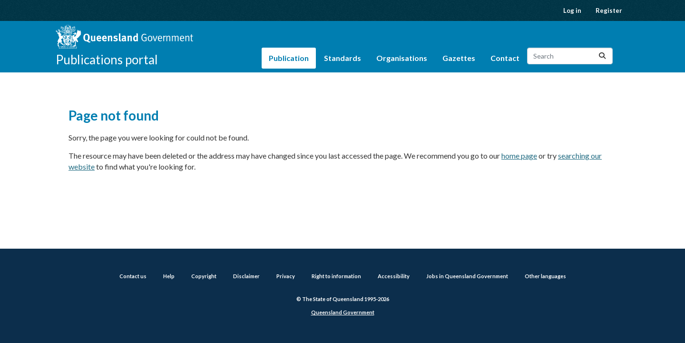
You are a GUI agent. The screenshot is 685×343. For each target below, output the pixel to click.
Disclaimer (246, 276)
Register (609, 10)
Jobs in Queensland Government (467, 276)
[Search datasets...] (570, 56)
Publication (289, 57)
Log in (572, 10)
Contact (504, 57)
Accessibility (394, 276)
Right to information (336, 276)
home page (519, 155)
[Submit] (602, 56)
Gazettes (458, 57)
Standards (342, 57)
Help (169, 276)
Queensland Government (342, 312)
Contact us (133, 276)
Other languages (545, 276)
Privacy (285, 276)
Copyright (203, 276)
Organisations (401, 57)
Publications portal (107, 59)
